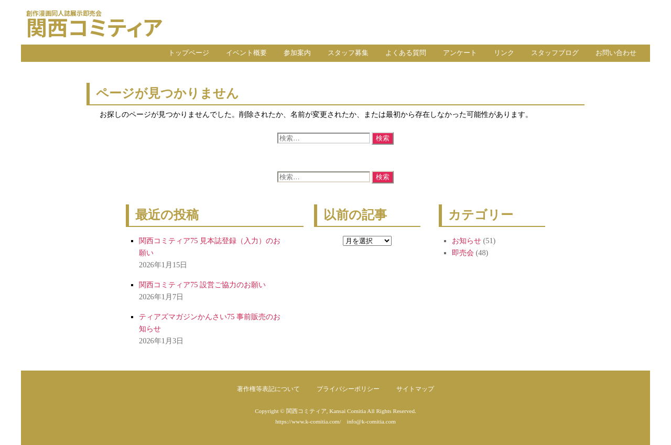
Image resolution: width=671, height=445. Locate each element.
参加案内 (297, 53)
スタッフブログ (555, 53)
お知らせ (466, 240)
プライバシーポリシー (348, 389)
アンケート (460, 53)
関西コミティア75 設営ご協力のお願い (202, 284)
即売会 (463, 252)
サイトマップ (415, 389)
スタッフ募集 (348, 53)
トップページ (188, 53)
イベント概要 (246, 53)
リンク (504, 53)
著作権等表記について (268, 389)
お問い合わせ (616, 53)
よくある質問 (405, 53)
